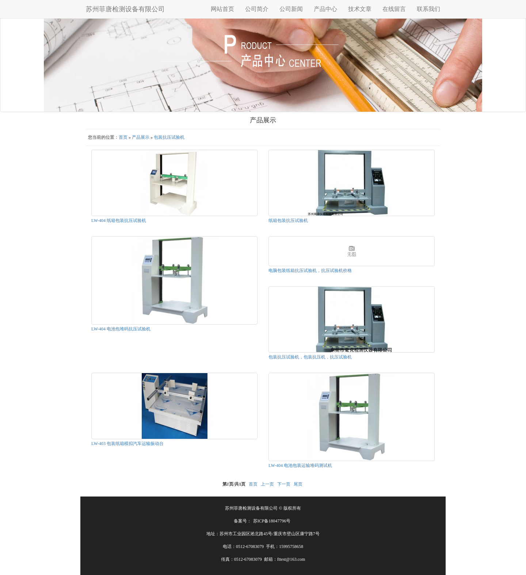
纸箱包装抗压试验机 (288, 220)
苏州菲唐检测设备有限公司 (125, 9)
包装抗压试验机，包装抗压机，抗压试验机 (310, 357)
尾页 (298, 484)
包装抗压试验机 (169, 137)
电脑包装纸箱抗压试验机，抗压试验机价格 (310, 270)
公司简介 (256, 9)
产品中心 (325, 9)
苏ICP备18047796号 (272, 521)
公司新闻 (291, 9)
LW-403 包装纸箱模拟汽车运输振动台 (127, 443)
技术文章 (359, 9)
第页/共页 (233, 484)
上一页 (267, 484)
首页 (123, 137)
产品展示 (140, 137)
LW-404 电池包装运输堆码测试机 (300, 465)
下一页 (283, 484)
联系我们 (428, 9)
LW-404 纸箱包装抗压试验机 (118, 220)
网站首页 (222, 9)
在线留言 (394, 9)
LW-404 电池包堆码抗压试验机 (120, 328)
